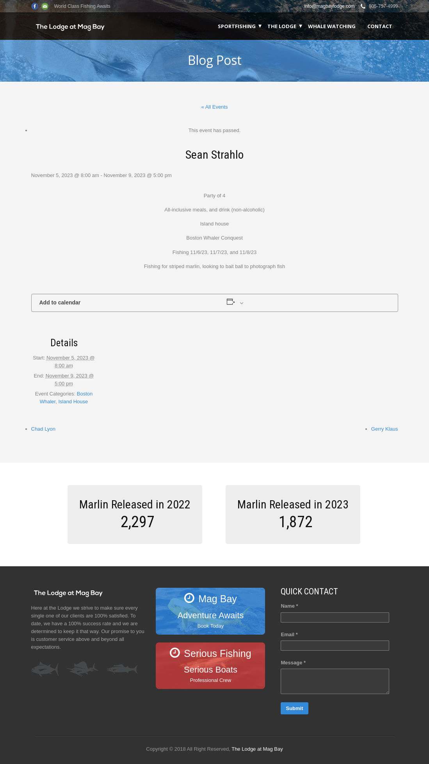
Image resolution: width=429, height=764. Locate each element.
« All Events (214, 107)
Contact (379, 26)
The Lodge (281, 26)
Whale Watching (332, 26)
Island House (73, 401)
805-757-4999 (383, 6)
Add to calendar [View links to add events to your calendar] (60, 302)
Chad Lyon (43, 429)
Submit (294, 708)
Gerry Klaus (384, 429)
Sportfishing (237, 26)
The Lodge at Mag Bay (257, 749)
